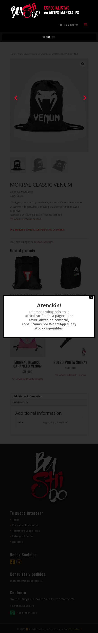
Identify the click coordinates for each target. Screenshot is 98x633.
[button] (46, 37)
